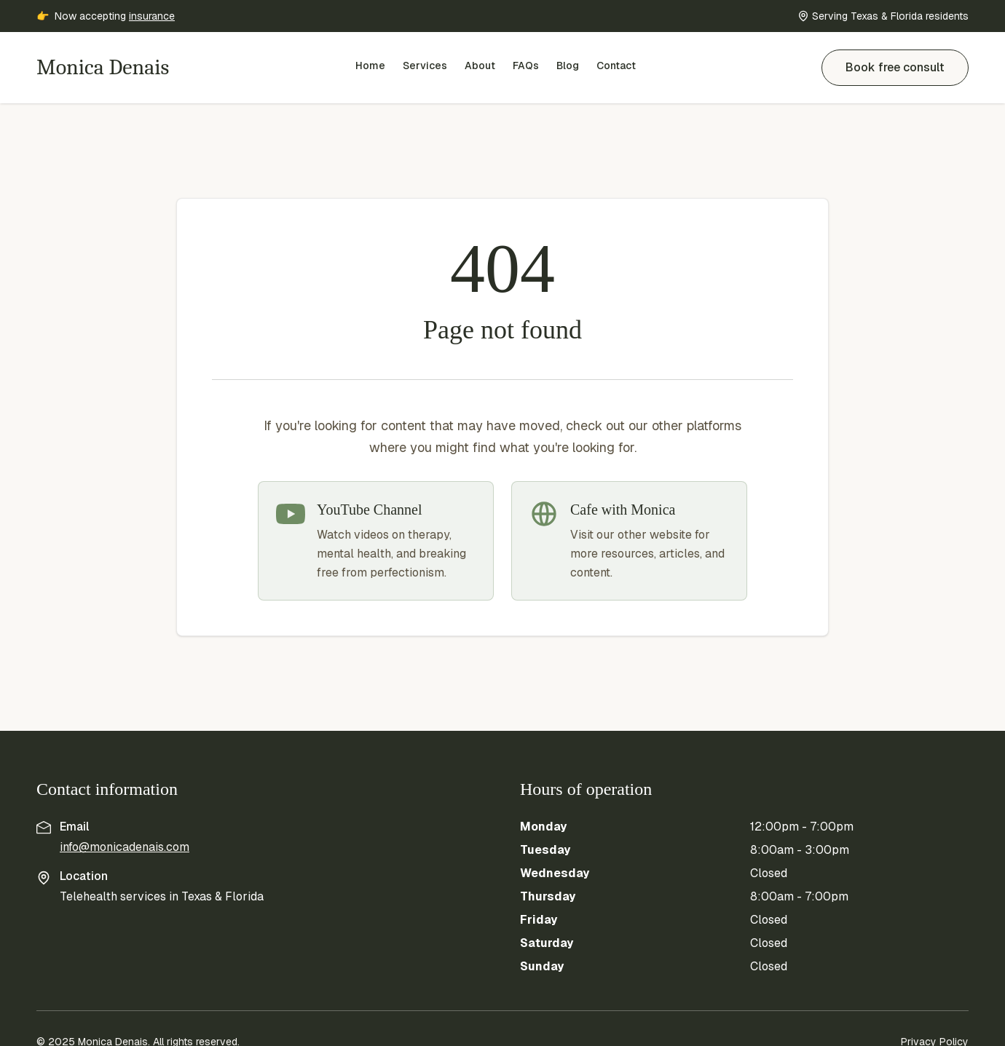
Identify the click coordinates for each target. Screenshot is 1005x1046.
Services (425, 65)
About (480, 65)
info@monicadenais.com (124, 847)
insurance (152, 16)
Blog (567, 65)
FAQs (526, 65)
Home (370, 65)
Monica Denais (102, 67)
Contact (616, 65)
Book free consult (895, 67)
